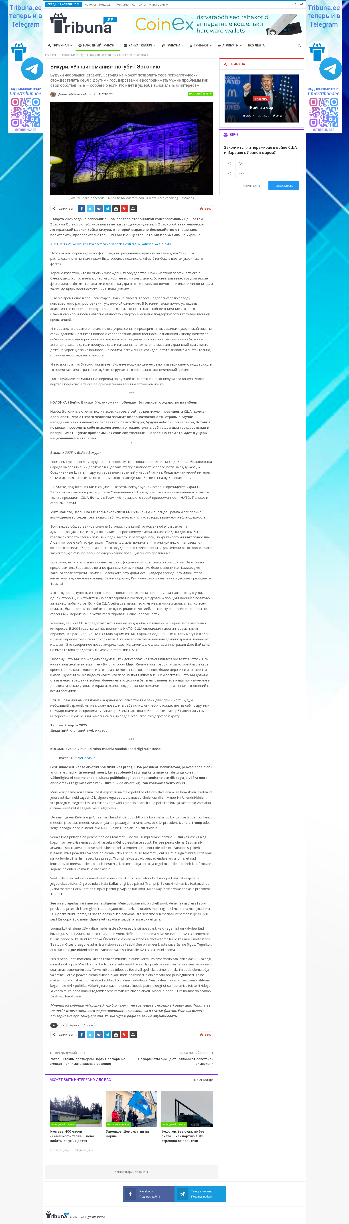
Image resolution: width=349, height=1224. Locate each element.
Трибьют (199, 45)
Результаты (251, 186)
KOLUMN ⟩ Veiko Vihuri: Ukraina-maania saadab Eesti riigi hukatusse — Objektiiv (111, 244)
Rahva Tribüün (138, 45)
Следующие (84, 1150)
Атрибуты (228, 45)
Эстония (88, 1025)
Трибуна (171, 45)
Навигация (157, 4)
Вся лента (256, 45)
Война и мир (261, 107)
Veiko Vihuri (86, 758)
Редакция (106, 4)
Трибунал (58, 45)
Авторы (90, 4)
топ (63, 1025)
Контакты (139, 4)
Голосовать (283, 186)
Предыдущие (61, 1150)
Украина (74, 1025)
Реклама (122, 4)
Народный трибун (96, 45)
